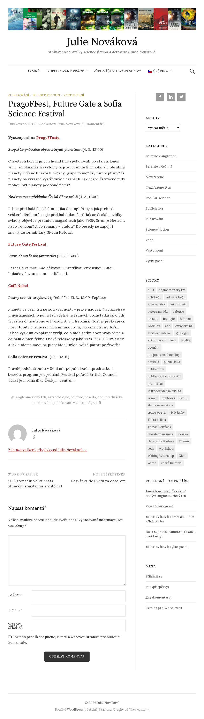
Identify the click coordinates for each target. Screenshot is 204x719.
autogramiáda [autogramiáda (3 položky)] (158, 311)
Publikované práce (65, 71)
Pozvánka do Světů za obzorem (98, 481)
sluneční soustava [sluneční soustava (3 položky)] (160, 405)
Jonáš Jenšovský (158, 491)
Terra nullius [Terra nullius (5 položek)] (157, 420)
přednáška (114, 397)
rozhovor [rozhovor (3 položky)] (168, 398)
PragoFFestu (48, 137)
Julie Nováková (101, 42)
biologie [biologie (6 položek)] (169, 319)
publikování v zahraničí (72, 402)
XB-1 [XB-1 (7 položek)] (182, 456)
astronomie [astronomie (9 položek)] (178, 304)
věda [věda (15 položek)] (151, 448)
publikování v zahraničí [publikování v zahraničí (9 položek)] (164, 376)
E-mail (15, 610)
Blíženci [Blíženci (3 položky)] (185, 319)
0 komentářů (94, 124)
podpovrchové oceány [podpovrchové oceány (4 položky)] (164, 355)
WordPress (75, 710)
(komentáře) (158, 597)
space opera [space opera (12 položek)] (157, 412)
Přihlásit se (154, 576)
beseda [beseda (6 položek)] (153, 319)
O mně (34, 71)
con (101, 397)
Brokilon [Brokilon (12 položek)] (154, 326)
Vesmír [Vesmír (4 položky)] (184, 441)
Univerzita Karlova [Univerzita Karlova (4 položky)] (161, 441)
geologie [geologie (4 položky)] (182, 333)
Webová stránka (15, 626)
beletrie (77, 397)
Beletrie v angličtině (161, 156)
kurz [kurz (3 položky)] (172, 340)
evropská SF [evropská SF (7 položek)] (184, 326)
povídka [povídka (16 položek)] (153, 362)
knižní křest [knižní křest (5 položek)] (156, 340)
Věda (149, 240)
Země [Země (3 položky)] (152, 463)
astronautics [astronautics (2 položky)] (156, 304)
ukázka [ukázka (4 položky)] (183, 434)
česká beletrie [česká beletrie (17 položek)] (171, 463)
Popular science (158, 198)
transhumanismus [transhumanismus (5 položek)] (160, 434)
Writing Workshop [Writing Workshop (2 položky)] (161, 456)
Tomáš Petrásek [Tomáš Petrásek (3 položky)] (159, 427)
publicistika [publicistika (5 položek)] (172, 362)
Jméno (15, 595)
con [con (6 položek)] (167, 326)
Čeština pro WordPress (164, 608)
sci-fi (97, 402)
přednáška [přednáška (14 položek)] (155, 384)
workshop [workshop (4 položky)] (166, 448)
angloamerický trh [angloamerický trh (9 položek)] (172, 290)
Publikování (18, 95)
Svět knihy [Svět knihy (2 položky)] (178, 412)
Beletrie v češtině (159, 166)
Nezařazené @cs (158, 187)
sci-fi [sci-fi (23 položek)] (184, 398)
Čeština (158, 71)
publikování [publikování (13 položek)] (156, 369)
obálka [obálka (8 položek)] (185, 340)
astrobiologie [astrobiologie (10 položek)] (175, 297)
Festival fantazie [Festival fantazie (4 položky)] (159, 333)
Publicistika (154, 208)
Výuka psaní (155, 261)
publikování (42, 402)
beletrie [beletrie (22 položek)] (178, 311)
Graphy (118, 710)
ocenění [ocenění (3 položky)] (153, 347)
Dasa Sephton (156, 532)
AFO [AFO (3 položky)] (151, 290)
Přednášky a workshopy (117, 71)
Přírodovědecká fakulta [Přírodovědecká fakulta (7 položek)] (164, 391)
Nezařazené (155, 177)
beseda (90, 397)
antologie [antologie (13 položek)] (154, 297)
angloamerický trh (31, 397)
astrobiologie (58, 397)
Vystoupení (74, 95)
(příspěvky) (157, 587)
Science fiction (46, 95)
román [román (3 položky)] (152, 398)
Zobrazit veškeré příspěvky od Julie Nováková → (47, 450)
